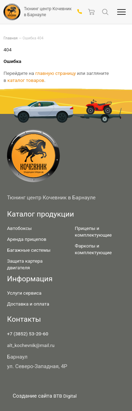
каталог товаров (25, 80)
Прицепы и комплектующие (93, 231)
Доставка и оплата (28, 304)
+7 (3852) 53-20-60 (27, 333)
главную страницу (55, 73)
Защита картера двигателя (25, 264)
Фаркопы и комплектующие (93, 249)
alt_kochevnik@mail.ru (31, 345)
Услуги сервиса (24, 293)
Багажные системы (29, 250)
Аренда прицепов (26, 239)
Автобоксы (19, 228)
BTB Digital (65, 396)
